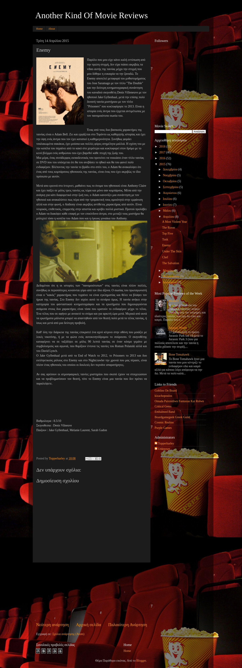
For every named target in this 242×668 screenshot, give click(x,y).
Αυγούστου (170, 193)
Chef (165, 257)
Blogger (141, 660)
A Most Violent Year (174, 221)
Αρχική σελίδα (88, 624)
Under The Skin (172, 251)
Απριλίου (169, 216)
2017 (162, 152)
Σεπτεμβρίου (171, 187)
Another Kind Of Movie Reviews (91, 15)
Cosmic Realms (164, 422)
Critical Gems (163, 406)
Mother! (174, 301)
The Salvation (170, 263)
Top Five (167, 233)
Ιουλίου (168, 199)
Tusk (165, 239)
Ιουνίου (168, 204)
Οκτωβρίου (170, 181)
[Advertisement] (91, 592)
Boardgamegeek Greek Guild (172, 417)
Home (39, 28)
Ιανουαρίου (170, 282)
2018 (162, 146)
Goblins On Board (166, 390)
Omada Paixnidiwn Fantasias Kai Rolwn (179, 401)
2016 (162, 158)
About (51, 28)
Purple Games (163, 427)
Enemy (166, 245)
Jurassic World (178, 327)
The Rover (168, 227)
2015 (162, 164)
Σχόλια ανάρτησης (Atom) (68, 634)
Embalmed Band (165, 411)
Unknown (164, 448)
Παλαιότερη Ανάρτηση (127, 624)
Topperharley (166, 443)
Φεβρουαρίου (171, 276)
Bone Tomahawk (179, 354)
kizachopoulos (163, 395)
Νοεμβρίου (170, 175)
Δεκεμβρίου (170, 169)
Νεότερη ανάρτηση (52, 624)
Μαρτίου (168, 270)
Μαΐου (167, 210)
